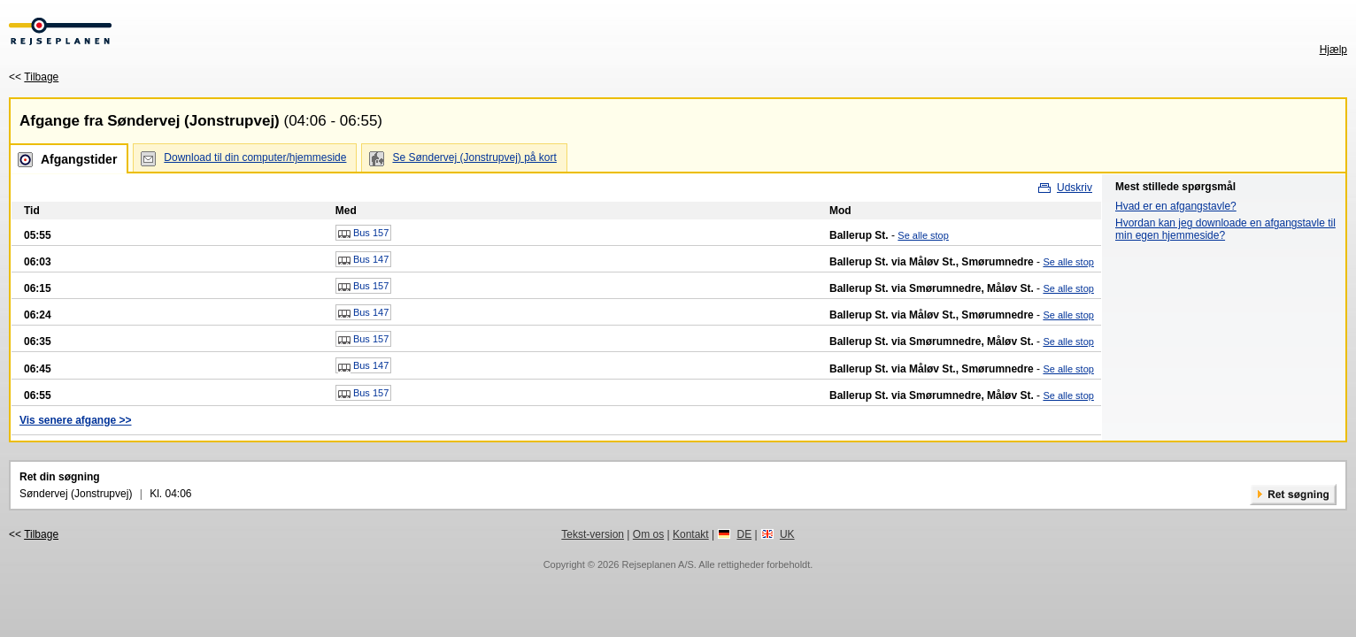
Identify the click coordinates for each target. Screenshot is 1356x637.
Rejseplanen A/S (657, 564)
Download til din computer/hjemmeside (255, 157)
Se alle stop (923, 235)
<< (33, 77)
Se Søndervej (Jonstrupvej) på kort (474, 157)
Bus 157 (363, 233)
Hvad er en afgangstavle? (1176, 206)
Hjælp (1333, 49)
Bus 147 (363, 260)
